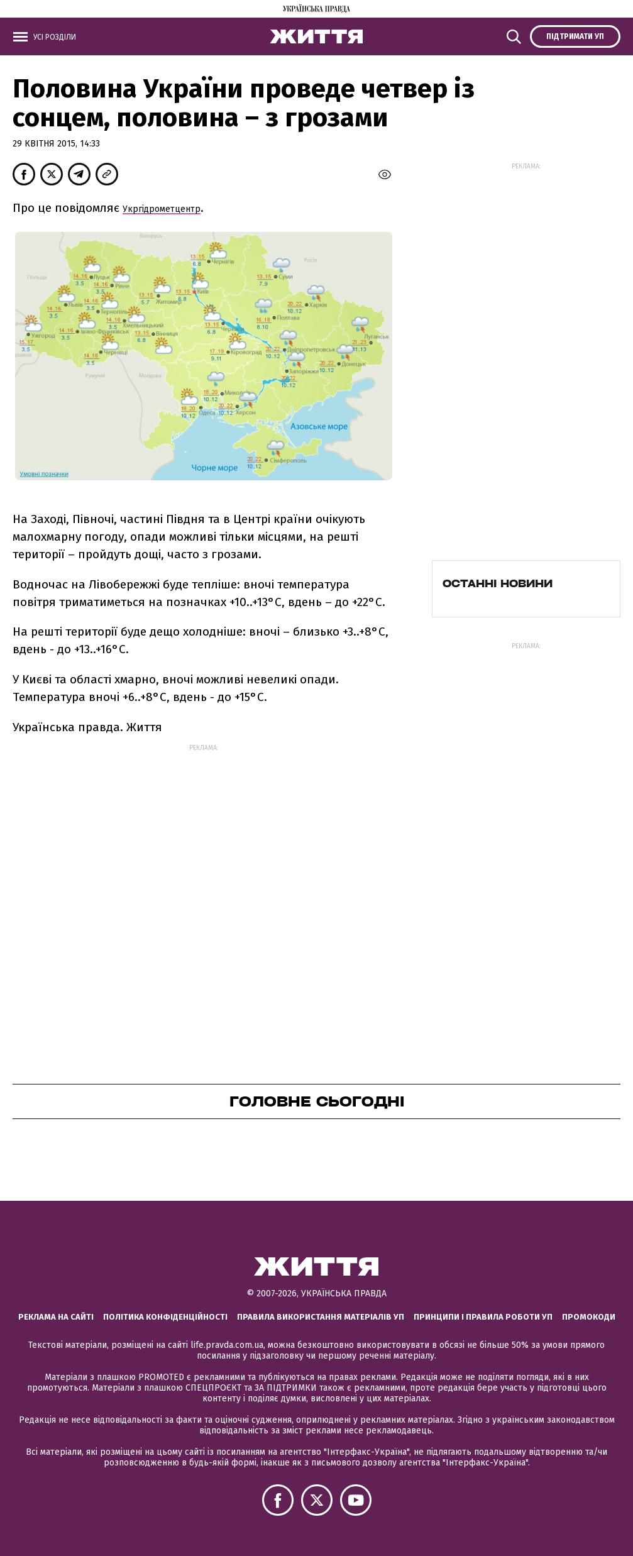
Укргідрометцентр (162, 209)
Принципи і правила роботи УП (483, 1316)
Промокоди (588, 1316)
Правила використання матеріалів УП (320, 1316)
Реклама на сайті (56, 1316)
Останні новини (498, 583)
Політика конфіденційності (165, 1316)
